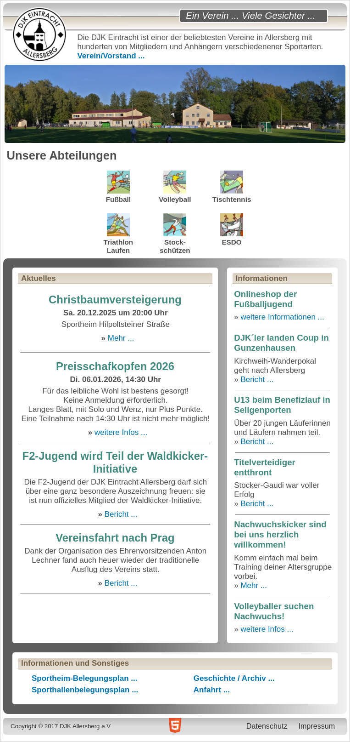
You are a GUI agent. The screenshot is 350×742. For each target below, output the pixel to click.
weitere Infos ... (120, 432)
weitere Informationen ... (282, 317)
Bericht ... (121, 514)
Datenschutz (267, 726)
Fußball (118, 187)
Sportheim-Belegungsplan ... (84, 678)
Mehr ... (121, 338)
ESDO (231, 229)
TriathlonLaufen (118, 233)
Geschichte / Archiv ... (234, 678)
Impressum (316, 726)
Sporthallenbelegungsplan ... (85, 689)
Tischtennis (231, 187)
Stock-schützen (175, 233)
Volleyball (175, 187)
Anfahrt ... (212, 689)
